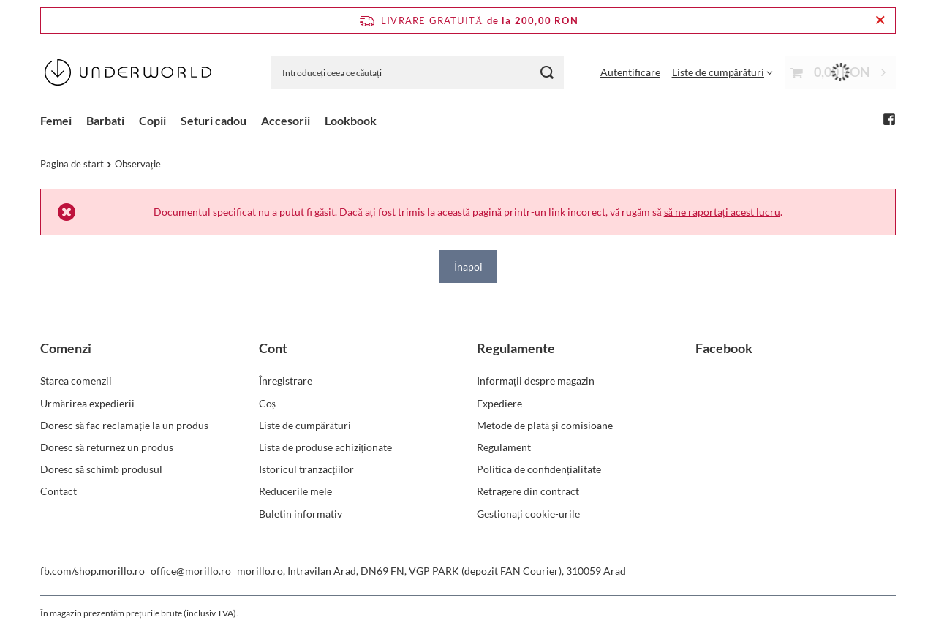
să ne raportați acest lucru (722, 211)
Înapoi (468, 266)
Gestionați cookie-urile (528, 513)
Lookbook (351, 120)
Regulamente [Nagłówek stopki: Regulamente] (516, 348)
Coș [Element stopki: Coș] (267, 403)
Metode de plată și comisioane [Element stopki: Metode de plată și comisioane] (545, 425)
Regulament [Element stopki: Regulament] (504, 447)
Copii (152, 120)
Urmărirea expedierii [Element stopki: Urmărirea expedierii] (87, 403)
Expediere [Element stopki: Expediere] (499, 403)
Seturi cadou (213, 120)
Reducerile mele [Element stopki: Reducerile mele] (295, 491)
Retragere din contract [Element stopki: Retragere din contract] (528, 491)
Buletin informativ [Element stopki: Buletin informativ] (300, 513)
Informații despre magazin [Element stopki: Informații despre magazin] (536, 380)
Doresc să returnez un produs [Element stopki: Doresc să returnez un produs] (106, 447)
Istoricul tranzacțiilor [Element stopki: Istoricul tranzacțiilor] (307, 469)
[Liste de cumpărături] (722, 72)
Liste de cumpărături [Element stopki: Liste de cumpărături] (305, 425)
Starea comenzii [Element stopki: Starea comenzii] (76, 380)
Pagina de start (72, 164)
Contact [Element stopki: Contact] (58, 491)
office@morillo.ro (191, 570)
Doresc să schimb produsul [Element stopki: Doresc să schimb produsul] (101, 469)
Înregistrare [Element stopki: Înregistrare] (285, 380)
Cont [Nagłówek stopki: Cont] (273, 348)
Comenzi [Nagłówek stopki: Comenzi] (65, 348)
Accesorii (285, 120)
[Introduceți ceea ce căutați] (417, 72)
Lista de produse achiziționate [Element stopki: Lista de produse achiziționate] (326, 447)
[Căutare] (547, 72)
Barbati (105, 120)
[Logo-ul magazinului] (128, 72)
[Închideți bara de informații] (880, 20)
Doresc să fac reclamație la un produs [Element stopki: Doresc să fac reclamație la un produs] (124, 425)
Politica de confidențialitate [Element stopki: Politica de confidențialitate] (539, 469)
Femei (56, 120)
